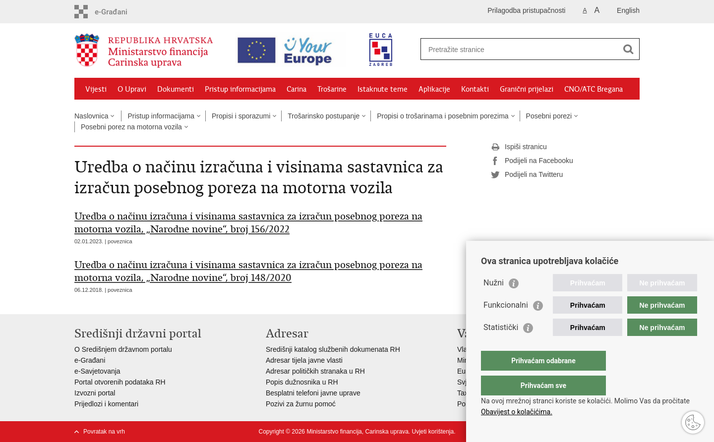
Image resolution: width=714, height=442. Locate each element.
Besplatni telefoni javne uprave (313, 393)
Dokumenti (175, 89)
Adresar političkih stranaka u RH (315, 371)
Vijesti (96, 89)
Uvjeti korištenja (433, 431)
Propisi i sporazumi (241, 116)
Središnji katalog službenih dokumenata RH (333, 349)
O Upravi (132, 89)
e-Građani (89, 360)
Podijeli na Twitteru (527, 174)
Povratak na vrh (104, 431)
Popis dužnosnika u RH (302, 382)
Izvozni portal (94, 393)
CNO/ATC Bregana (593, 89)
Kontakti (475, 89)
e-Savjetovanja (97, 371)
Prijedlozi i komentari (106, 404)
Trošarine (332, 89)
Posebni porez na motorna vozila (131, 127)
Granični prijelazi (526, 89)
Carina (296, 89)
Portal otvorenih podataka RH (120, 382)
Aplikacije (434, 89)
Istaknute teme (382, 89)
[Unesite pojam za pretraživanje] (513, 49)
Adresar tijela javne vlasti (304, 360)
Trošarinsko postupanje (323, 116)
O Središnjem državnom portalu (123, 349)
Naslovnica (91, 116)
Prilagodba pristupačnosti (526, 10)
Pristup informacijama (240, 89)
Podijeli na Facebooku (532, 161)
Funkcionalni (505, 325)
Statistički (500, 347)
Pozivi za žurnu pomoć (301, 404)
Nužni (493, 302)
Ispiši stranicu (519, 147)
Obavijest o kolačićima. (516, 412)
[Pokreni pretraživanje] (628, 49)
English (628, 10)
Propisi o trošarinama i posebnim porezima (442, 116)
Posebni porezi (549, 116)
